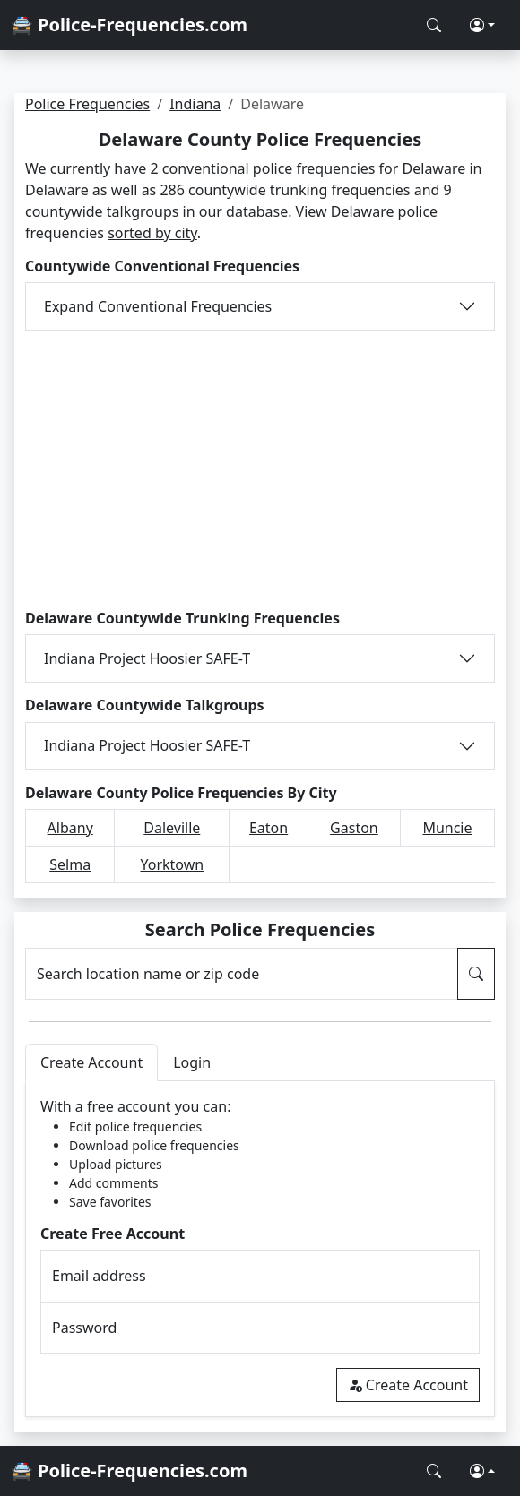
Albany (70, 828)
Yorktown (172, 864)
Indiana (195, 104)
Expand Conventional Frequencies (158, 306)
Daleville (171, 828)
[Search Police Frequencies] (433, 25)
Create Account (408, 1385)
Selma (70, 864)
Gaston (354, 828)
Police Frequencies (87, 104)
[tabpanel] (260, 1249)
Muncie (447, 828)
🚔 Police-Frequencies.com (129, 25)
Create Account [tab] (91, 1062)
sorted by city (152, 233)
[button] (482, 25)
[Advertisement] (260, 470)
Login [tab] (192, 1062)
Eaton (268, 828)
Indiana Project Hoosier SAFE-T (147, 658)
